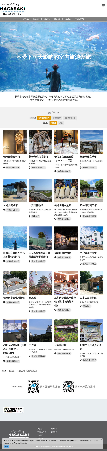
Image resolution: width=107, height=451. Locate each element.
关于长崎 (26, 19)
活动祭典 (57, 19)
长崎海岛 (68, 19)
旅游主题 (11, 371)
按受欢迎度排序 (44, 118)
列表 (60, 123)
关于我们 (40, 429)
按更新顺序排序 (69, 118)
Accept (6, 446)
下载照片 (40, 435)
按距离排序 (57, 118)
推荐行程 (36, 19)
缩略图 (53, 123)
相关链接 (54, 429)
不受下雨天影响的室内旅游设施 (27, 371)
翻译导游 (54, 432)
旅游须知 (47, 19)
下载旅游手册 (79, 19)
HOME (4, 371)
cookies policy (9, 443)
